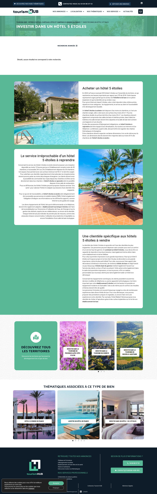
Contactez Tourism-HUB (95, 486)
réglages (31, 488)
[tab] (98, 371)
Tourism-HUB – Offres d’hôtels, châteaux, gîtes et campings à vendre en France (48, 22)
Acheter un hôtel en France (78, 421)
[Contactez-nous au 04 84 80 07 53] (60, 4)
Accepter (56, 483)
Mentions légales (127, 486)
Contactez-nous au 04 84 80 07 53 (78, 4)
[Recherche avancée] (76, 45)
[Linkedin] (81, 492)
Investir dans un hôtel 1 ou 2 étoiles (122, 421)
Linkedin (85, 491)
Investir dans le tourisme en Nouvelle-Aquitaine (129, 352)
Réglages (56, 488)
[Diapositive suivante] (140, 345)
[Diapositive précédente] (62, 345)
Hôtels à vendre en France (34, 421)
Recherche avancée (66, 46)
